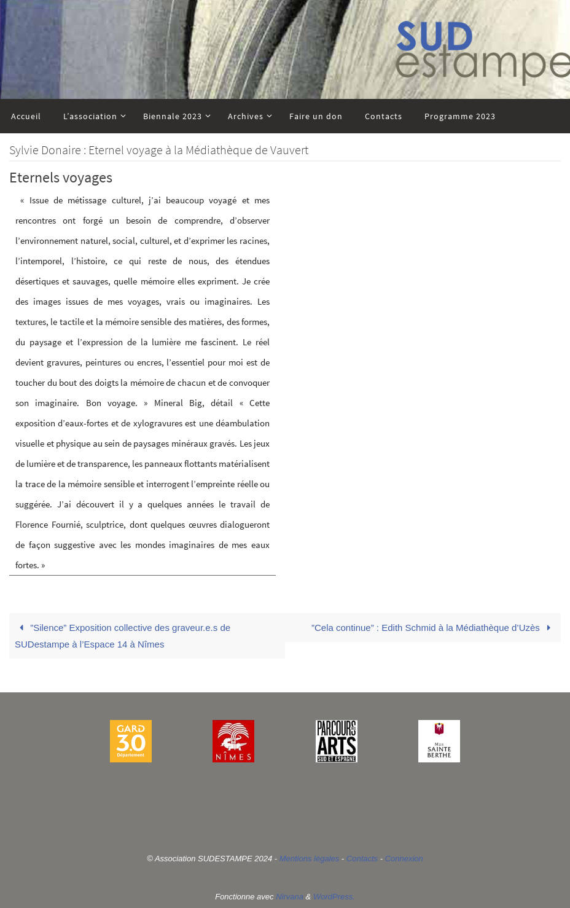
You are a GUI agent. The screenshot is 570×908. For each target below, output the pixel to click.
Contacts (362, 858)
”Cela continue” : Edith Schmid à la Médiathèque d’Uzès (433, 627)
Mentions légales (309, 858)
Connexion (404, 858)
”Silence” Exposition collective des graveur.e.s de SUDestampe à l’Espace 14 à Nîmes (122, 635)
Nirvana (289, 896)
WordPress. (334, 896)
